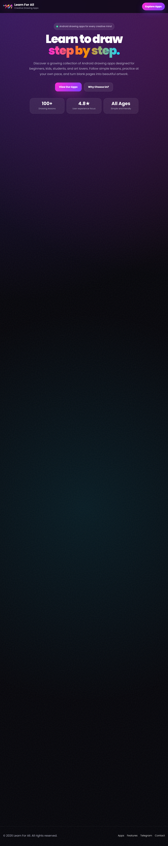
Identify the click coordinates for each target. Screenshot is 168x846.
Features (132, 836)
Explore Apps (153, 6)
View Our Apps (68, 87)
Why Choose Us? (98, 87)
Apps (121, 836)
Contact (160, 836)
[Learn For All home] (71, 6)
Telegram (146, 836)
